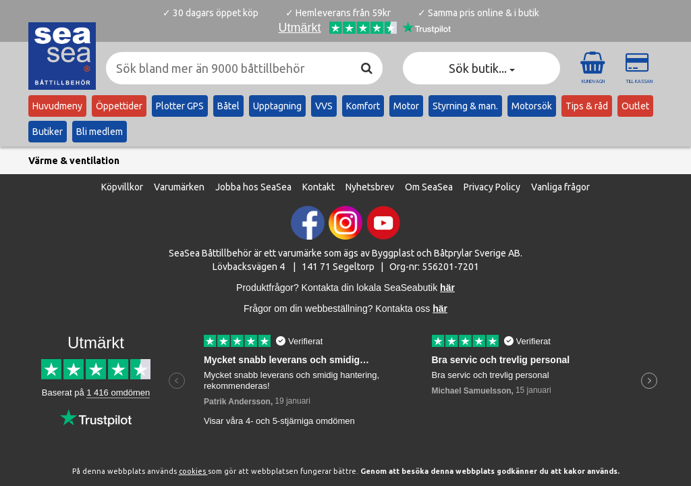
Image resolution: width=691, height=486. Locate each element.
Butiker (47, 131)
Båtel (228, 106)
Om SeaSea (429, 185)
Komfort (363, 106)
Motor (406, 106)
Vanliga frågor (560, 185)
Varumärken (179, 185)
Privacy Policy (492, 185)
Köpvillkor (122, 185)
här (440, 307)
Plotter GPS (180, 106)
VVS (324, 106)
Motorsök (532, 106)
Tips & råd (586, 106)
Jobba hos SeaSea (253, 185)
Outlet (635, 106)
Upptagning (277, 106)
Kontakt (318, 185)
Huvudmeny (57, 106)
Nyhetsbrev (370, 185)
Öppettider (119, 106)
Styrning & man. (465, 106)
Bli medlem (99, 131)
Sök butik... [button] (482, 68)
